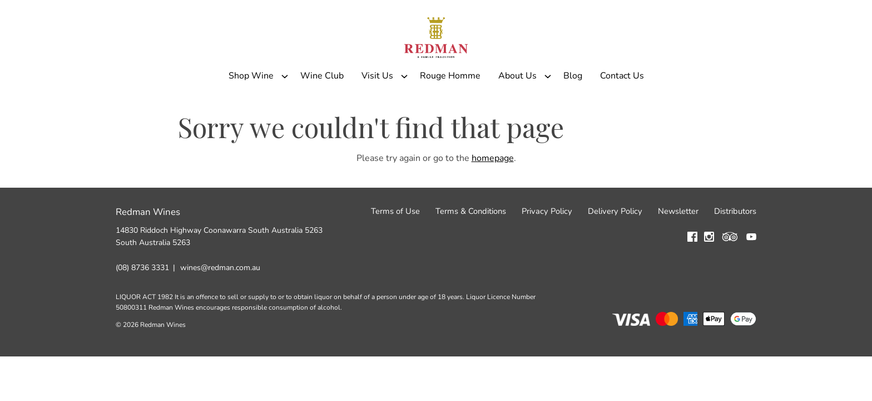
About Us (517, 101)
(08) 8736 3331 (142, 301)
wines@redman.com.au (220, 301)
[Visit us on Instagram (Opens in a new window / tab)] (709, 273)
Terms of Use (395, 245)
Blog (572, 101)
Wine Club (322, 101)
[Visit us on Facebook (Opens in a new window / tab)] (692, 273)
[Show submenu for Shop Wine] (284, 102)
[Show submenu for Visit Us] (404, 102)
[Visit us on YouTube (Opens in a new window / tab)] (751, 273)
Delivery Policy (615, 245)
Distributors (735, 245)
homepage (493, 192)
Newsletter (678, 245)
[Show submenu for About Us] (547, 102)
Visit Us (377, 101)
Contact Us (622, 101)
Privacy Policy (547, 245)
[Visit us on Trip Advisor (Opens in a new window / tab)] (730, 273)
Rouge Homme (450, 101)
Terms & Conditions (470, 245)
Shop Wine (251, 101)
